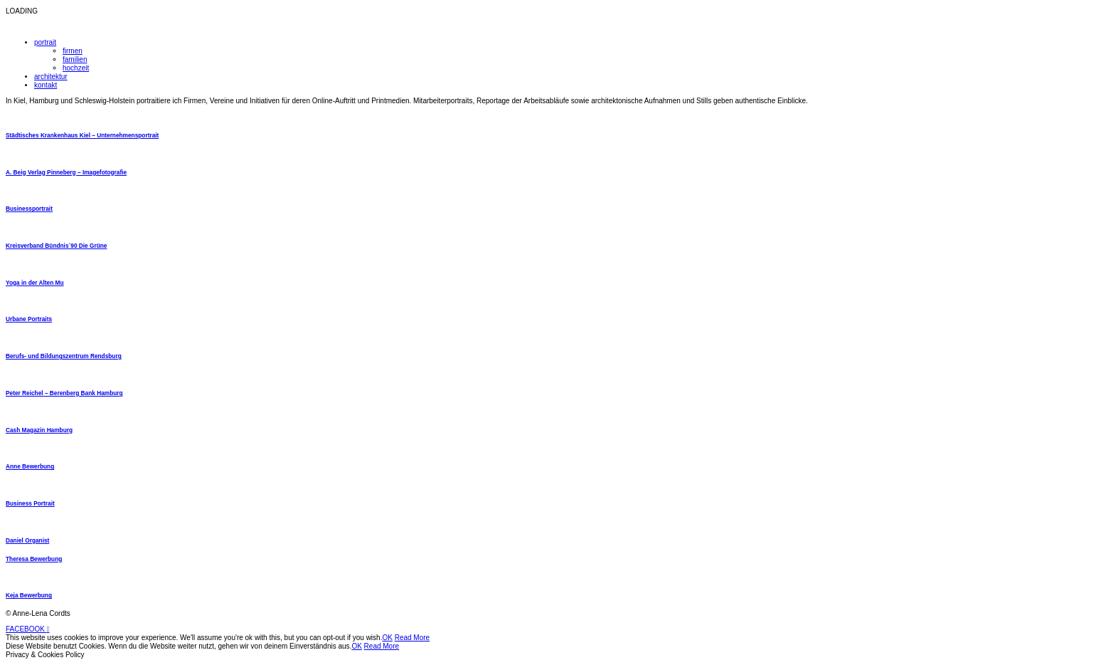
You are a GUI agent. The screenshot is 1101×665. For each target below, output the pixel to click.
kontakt (45, 85)
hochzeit (76, 68)
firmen (73, 51)
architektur (51, 76)
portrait (45, 42)
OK (387, 638)
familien (75, 59)
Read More (412, 638)
